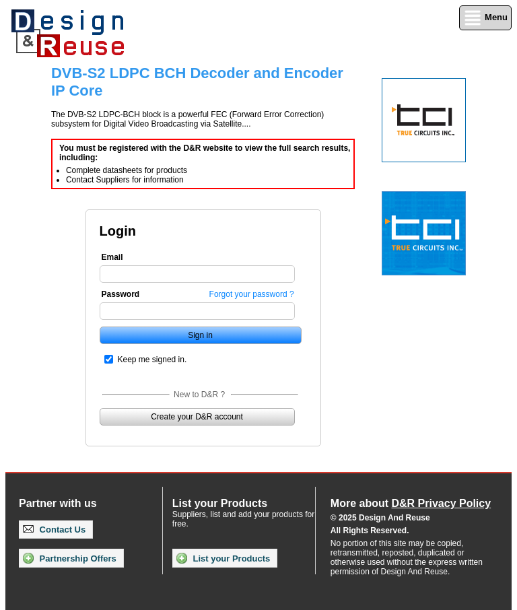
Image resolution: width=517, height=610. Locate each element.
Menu (485, 17)
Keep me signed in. (152, 359)
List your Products (223, 558)
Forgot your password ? (251, 294)
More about (411, 503)
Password (121, 294)
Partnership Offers (69, 558)
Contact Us (54, 529)
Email (112, 257)
